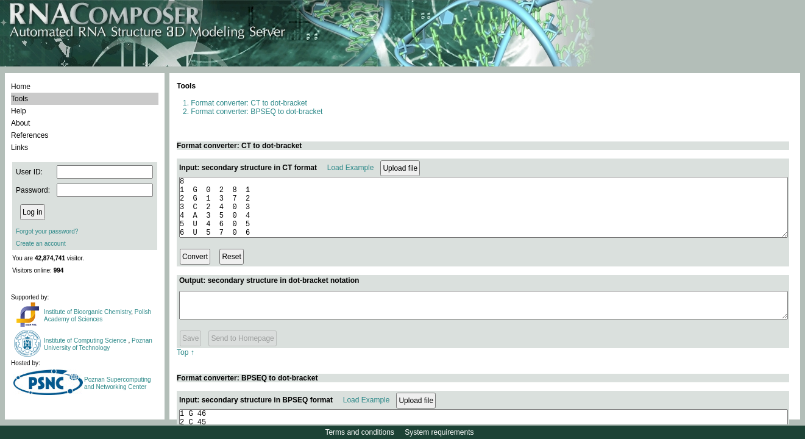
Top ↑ (185, 365)
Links (19, 147)
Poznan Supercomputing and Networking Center (117, 383)
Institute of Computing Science (86, 340)
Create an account (41, 243)
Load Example (350, 167)
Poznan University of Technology (98, 344)
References (29, 135)
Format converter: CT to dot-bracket (249, 103)
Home (20, 86)
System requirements (439, 432)
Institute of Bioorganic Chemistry (87, 312)
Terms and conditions (359, 432)
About (20, 123)
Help (18, 111)
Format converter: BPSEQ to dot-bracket (256, 111)
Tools (19, 99)
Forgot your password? (47, 231)
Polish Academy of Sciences (97, 316)
